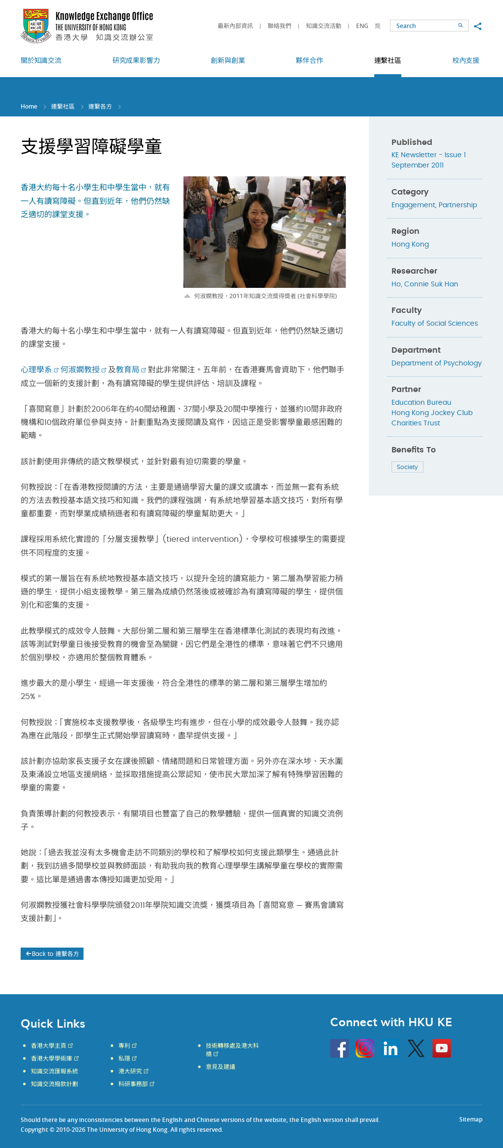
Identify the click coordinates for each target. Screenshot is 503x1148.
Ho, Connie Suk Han (424, 284)
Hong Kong (410, 244)
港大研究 (130, 1071)
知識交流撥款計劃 (54, 1084)
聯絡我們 (279, 26)
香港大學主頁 (48, 1046)
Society (407, 467)
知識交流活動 (323, 26)
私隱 (124, 1059)
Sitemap (470, 1119)
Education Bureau (421, 402)
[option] (264, 238)
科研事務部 (133, 1084)
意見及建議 (220, 1067)
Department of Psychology (436, 363)
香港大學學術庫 (51, 1059)
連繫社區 (63, 106)
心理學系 (36, 370)
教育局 (128, 370)
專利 (124, 1046)
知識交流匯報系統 (54, 1071)
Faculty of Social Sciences (434, 323)
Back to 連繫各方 (52, 954)
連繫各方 (100, 106)
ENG (362, 26)
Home (29, 106)
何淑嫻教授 (80, 370)
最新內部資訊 (235, 26)
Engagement (413, 205)
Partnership (458, 205)
